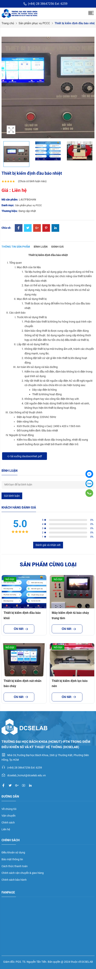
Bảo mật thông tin (12, 859)
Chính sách (8, 822)
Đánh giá (57, 246)
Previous (5, 91)
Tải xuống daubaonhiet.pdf (24, 456)
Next (90, 91)
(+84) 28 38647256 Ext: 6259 (45, 4)
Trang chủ (8, 23)
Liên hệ (6, 829)
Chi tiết (19, 629)
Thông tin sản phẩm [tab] (16, 246)
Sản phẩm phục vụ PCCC (34, 23)
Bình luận (41, 246)
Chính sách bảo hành (14, 879)
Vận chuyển (9, 815)
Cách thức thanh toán (15, 866)
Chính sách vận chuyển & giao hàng (23, 872)
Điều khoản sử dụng (13, 852)
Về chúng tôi (9, 808)
